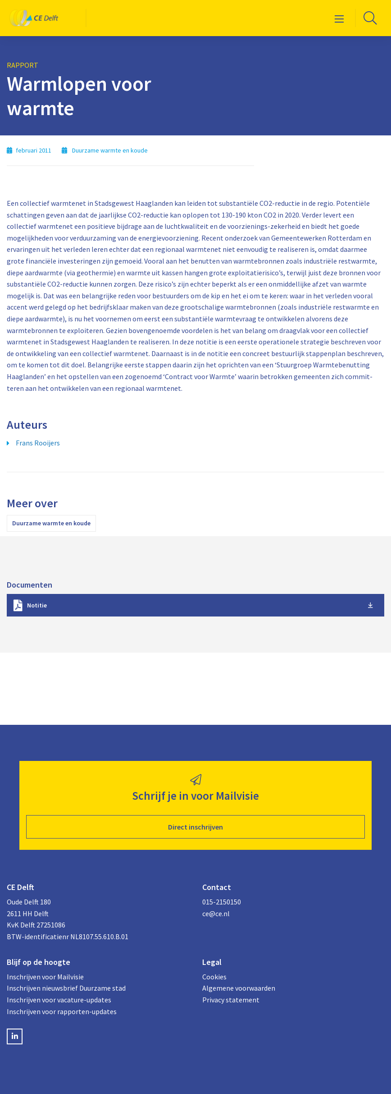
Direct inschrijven (195, 826)
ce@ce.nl (216, 913)
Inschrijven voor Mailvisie (45, 976)
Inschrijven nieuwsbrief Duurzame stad (66, 987)
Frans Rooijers (38, 442)
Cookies (214, 976)
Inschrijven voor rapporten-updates (62, 1011)
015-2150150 (221, 901)
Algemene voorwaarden (238, 987)
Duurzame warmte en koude (51, 523)
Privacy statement (230, 999)
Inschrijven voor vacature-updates (59, 999)
